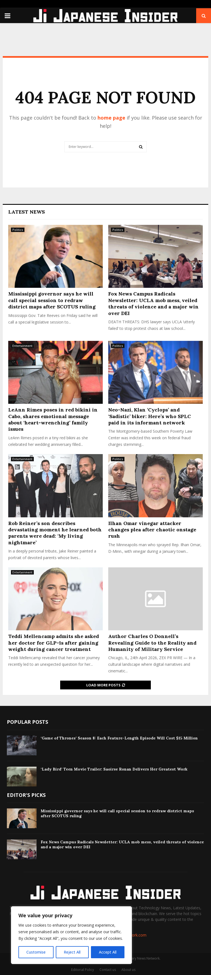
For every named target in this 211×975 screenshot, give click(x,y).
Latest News (26, 212)
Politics (17, 230)
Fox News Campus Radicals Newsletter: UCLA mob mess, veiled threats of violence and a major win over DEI (153, 303)
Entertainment (22, 346)
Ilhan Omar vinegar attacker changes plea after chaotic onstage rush (152, 529)
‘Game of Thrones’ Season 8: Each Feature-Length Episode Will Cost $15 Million (119, 738)
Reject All (72, 952)
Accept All (107, 952)
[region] (71, 935)
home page (111, 117)
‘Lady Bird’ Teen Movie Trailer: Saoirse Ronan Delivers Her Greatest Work (114, 769)
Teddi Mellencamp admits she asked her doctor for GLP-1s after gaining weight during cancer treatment (53, 642)
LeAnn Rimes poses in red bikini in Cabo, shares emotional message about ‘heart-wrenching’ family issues (53, 419)
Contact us (107, 969)
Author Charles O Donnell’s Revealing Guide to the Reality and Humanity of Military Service (152, 642)
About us (128, 969)
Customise (36, 952)
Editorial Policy (82, 969)
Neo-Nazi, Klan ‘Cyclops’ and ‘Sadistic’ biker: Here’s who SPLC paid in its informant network (149, 416)
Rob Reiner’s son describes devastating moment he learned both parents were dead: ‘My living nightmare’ (55, 533)
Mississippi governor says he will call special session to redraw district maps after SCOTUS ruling (52, 300)
